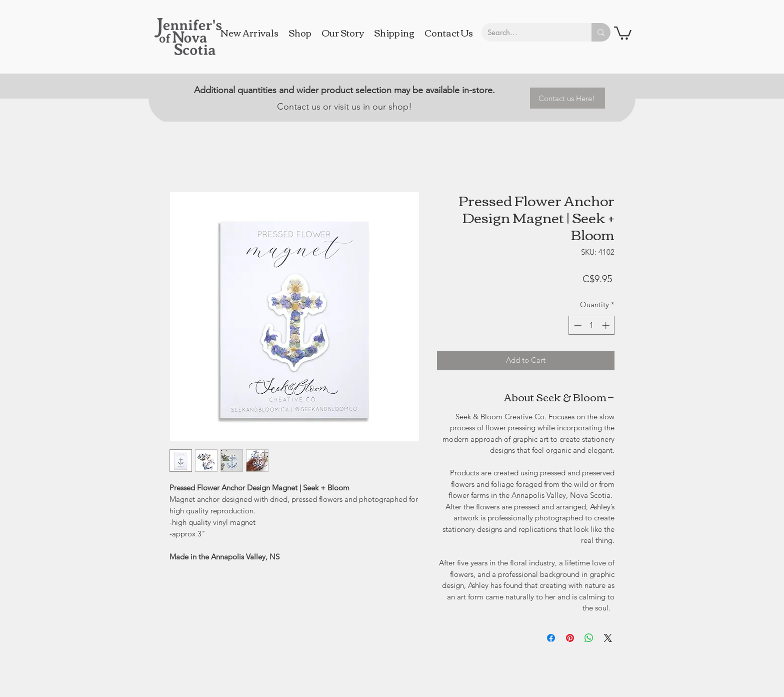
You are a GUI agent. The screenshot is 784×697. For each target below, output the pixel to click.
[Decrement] (577, 325)
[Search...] (529, 32)
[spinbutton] (592, 325)
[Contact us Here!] (567, 98)
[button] (623, 32)
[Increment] (607, 325)
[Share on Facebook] (551, 638)
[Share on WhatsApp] (589, 638)
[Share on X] (608, 638)
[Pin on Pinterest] (570, 638)
